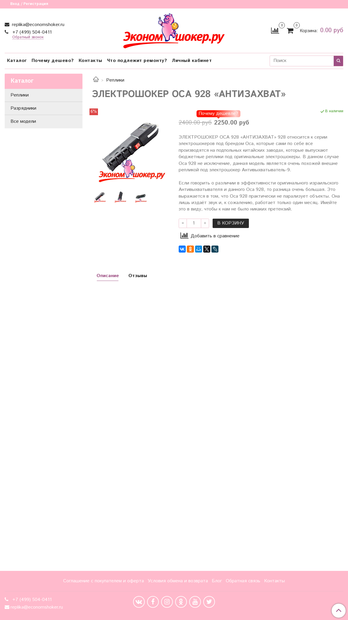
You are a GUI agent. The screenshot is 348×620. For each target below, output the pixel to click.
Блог (217, 581)
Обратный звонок (28, 37)
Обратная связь (243, 581)
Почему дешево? (53, 60)
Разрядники (23, 108)
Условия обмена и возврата (178, 581)
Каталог (17, 60)
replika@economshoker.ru (37, 24)
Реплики (115, 80)
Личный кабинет (192, 60)
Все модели (23, 121)
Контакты (90, 60)
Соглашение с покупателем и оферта (103, 581)
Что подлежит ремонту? (137, 60)
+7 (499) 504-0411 (31, 32)
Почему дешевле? (218, 113)
